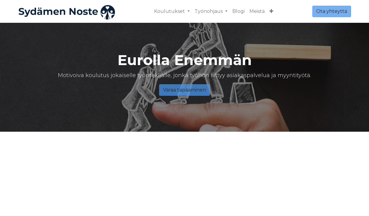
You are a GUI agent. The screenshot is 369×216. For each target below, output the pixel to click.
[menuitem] (238, 11)
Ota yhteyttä (331, 11)
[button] (271, 11)
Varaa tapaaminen (184, 90)
